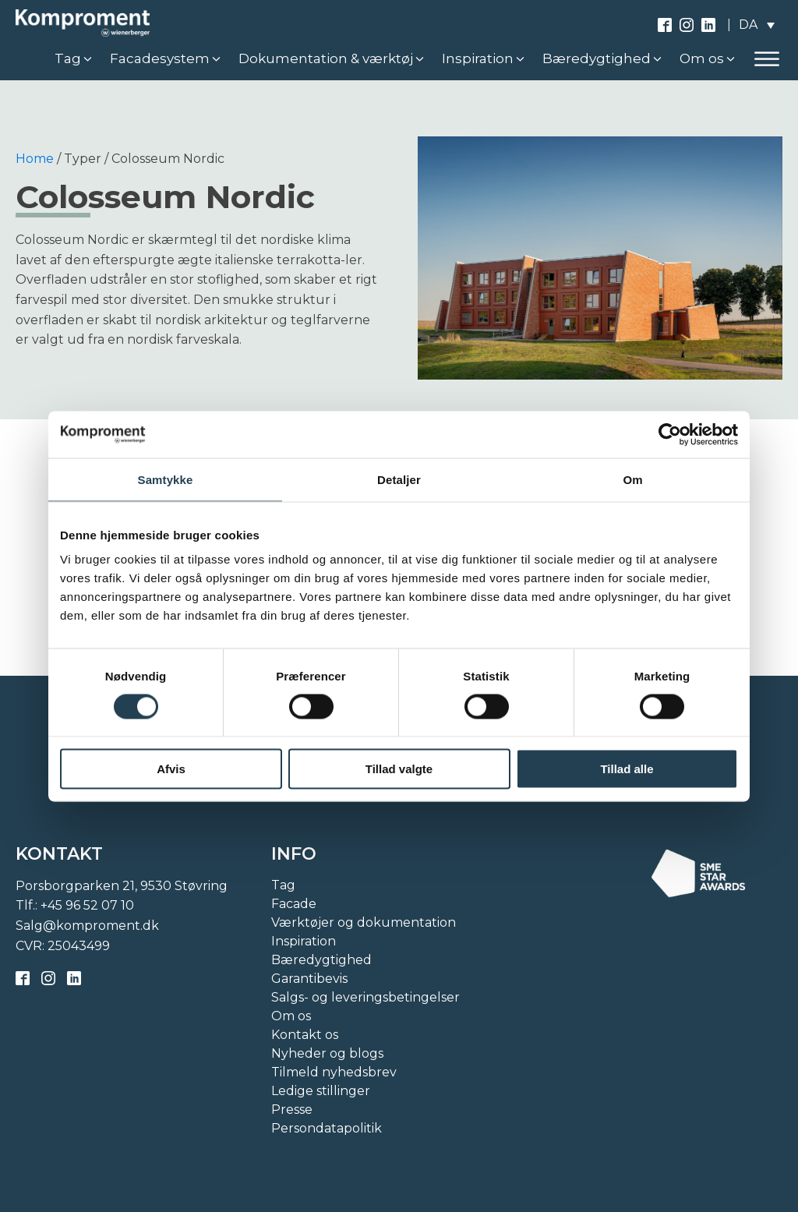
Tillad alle (626, 769)
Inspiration (303, 941)
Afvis (171, 769)
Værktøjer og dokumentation (363, 922)
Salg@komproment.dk (87, 925)
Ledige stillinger (320, 1090)
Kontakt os (304, 1034)
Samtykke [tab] (165, 479)
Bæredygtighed (321, 959)
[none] (756, 24)
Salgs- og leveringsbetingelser (365, 997)
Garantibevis (309, 978)
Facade (293, 903)
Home (35, 158)
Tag (283, 885)
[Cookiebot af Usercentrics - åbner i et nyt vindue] (670, 434)
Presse (291, 1109)
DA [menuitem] (748, 24)
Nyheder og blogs (327, 1053)
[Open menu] (766, 59)
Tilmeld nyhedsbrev (334, 1072)
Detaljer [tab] (399, 479)
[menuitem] (756, 24)
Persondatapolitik (326, 1128)
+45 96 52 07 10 (87, 905)
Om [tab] (632, 479)
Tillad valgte (399, 769)
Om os (291, 1016)
